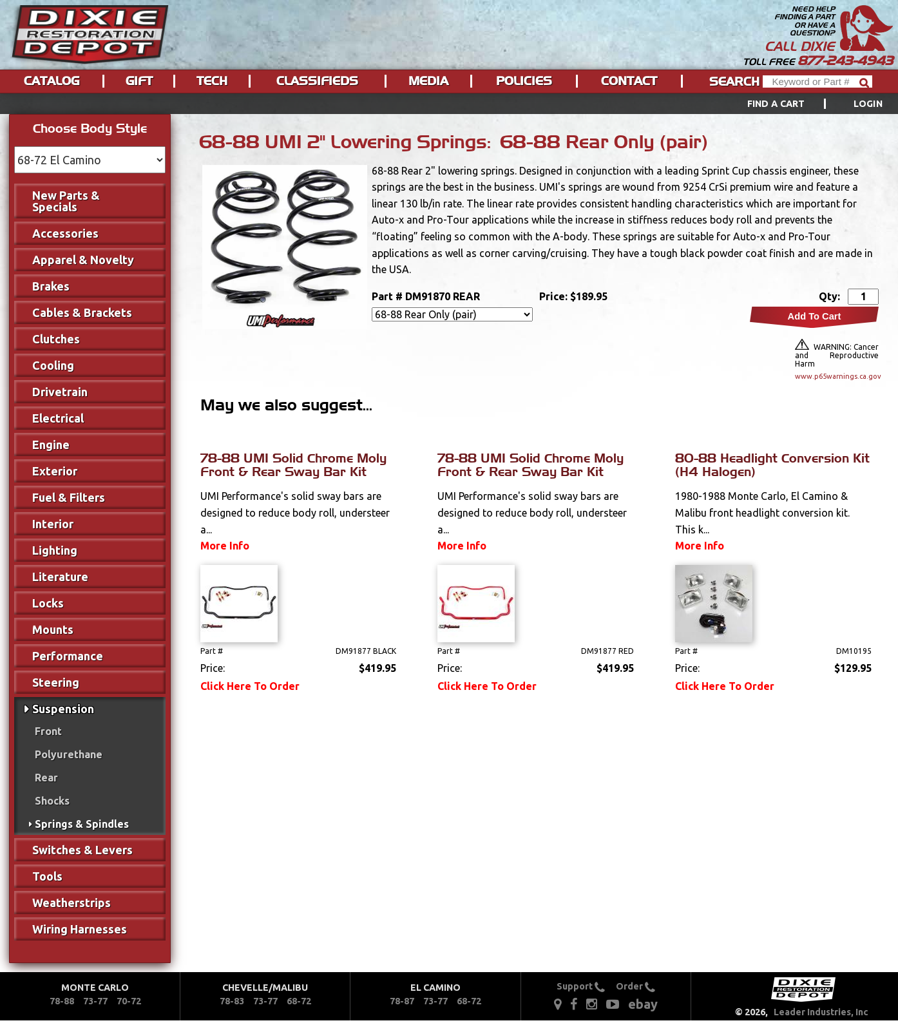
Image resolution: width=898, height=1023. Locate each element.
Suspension (63, 708)
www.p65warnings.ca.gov (837, 376)
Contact (629, 81)
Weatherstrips (71, 902)
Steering (55, 682)
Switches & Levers (82, 849)
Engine (51, 444)
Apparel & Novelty (83, 259)
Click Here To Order (250, 686)
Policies (524, 81)
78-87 (402, 1001)
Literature (60, 576)
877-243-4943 (845, 60)
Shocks (52, 801)
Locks (48, 603)
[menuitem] (800, 104)
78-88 (62, 1001)
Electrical (58, 418)
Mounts (52, 629)
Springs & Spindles (82, 824)
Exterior (54, 470)
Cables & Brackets (82, 312)
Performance (67, 655)
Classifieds (317, 81)
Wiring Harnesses (79, 929)
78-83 (232, 1001)
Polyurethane (68, 754)
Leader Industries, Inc (821, 1012)
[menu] (449, 104)
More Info (224, 545)
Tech (211, 81)
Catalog (51, 81)
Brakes (51, 286)
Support (581, 986)
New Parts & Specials (66, 201)
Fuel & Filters (68, 497)
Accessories (65, 233)
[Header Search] (817, 81)
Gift (139, 81)
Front (48, 731)
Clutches (56, 338)
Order (635, 986)
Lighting (54, 550)
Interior (52, 523)
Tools (47, 876)
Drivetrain (60, 391)
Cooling (53, 365)
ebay (643, 1004)
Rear (46, 777)
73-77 (95, 1001)
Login (868, 104)
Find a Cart (776, 104)
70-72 (129, 1001)
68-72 (299, 1001)
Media (428, 81)
